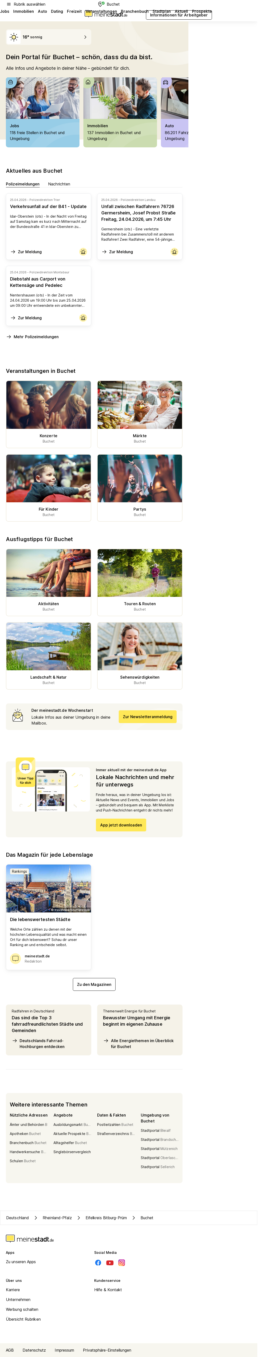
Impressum (64, 1350)
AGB (10, 1350)
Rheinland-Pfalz (52, 1218)
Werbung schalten (22, 1309)
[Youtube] (110, 1263)
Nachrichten (59, 183)
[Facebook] (98, 1263)
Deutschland (17, 1217)
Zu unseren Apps (21, 1261)
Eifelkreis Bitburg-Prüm (101, 1218)
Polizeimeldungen (23, 183)
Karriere (13, 1289)
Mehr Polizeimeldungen (32, 337)
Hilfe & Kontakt (108, 1289)
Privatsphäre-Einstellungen (107, 1350)
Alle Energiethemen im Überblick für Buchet (138, 1043)
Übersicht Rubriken (23, 1319)
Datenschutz (34, 1350)
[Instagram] (122, 1263)
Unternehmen (18, 1299)
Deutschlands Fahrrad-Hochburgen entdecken (38, 1043)
